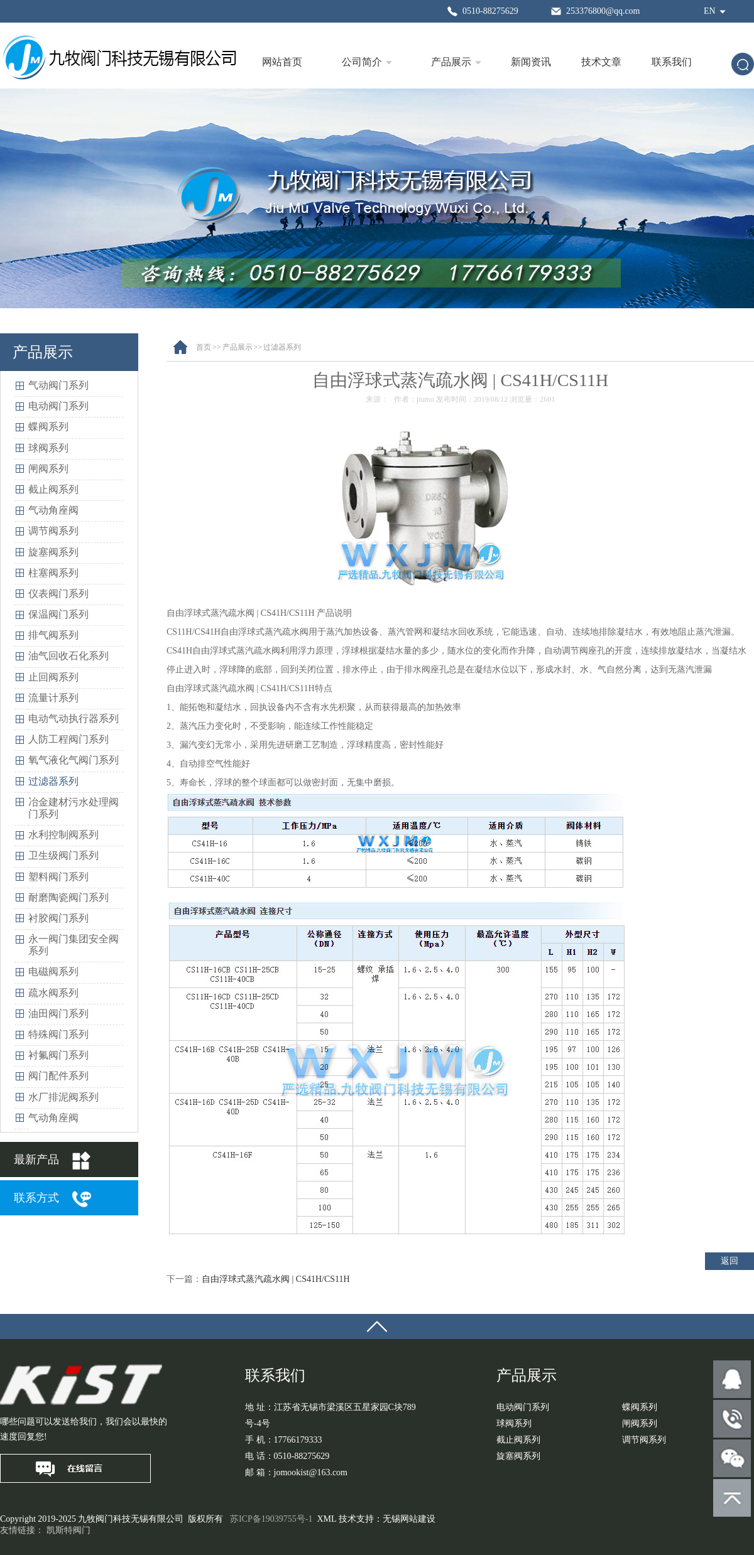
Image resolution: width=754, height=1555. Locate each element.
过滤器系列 (53, 781)
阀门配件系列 (58, 1075)
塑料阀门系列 (58, 876)
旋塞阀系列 (53, 552)
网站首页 (282, 61)
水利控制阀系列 (63, 834)
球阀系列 (48, 448)
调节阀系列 (53, 530)
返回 (729, 1261)
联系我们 (672, 61)
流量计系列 (53, 697)
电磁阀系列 (53, 971)
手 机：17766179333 (283, 1440)
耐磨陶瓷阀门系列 (68, 897)
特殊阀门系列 (58, 1034)
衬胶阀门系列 (58, 918)
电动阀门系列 (58, 406)
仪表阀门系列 (58, 593)
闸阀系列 (48, 468)
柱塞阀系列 (53, 573)
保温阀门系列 (58, 614)
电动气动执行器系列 (73, 718)
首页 (203, 347)
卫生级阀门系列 (63, 855)
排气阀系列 (53, 635)
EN (710, 11)
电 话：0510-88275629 (287, 1456)
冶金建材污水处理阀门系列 (73, 808)
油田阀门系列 (58, 1013)
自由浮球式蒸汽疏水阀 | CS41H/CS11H (276, 1279)
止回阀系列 (53, 677)
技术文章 (601, 61)
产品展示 (451, 61)
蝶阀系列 (48, 426)
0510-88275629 (490, 11)
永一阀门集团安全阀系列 (73, 945)
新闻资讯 (531, 61)
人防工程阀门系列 (68, 739)
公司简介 (362, 61)
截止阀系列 (53, 489)
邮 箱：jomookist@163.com (296, 1472)
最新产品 (36, 1159)
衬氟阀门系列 (58, 1055)
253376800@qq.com (603, 11)
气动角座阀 (53, 510)
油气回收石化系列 (68, 655)
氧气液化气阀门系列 (73, 760)
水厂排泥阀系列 (63, 1097)
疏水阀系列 (53, 992)
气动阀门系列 (58, 385)
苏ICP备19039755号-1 (271, 1519)
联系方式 (36, 1198)
